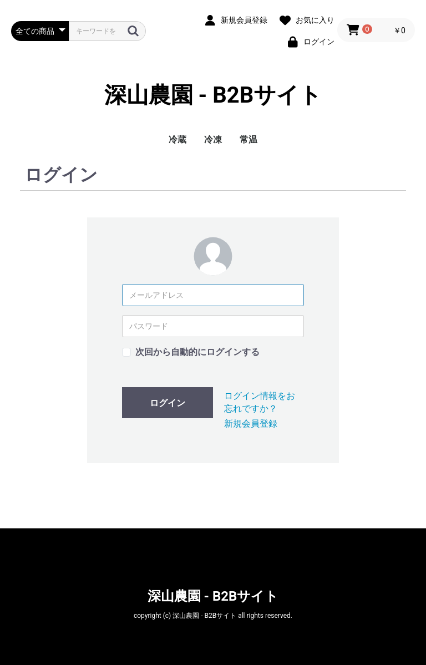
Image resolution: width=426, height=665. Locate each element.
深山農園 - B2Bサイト (213, 95)
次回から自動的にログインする (197, 352)
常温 (248, 139)
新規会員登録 (250, 423)
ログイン (167, 403)
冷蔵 (177, 139)
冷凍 (213, 139)
